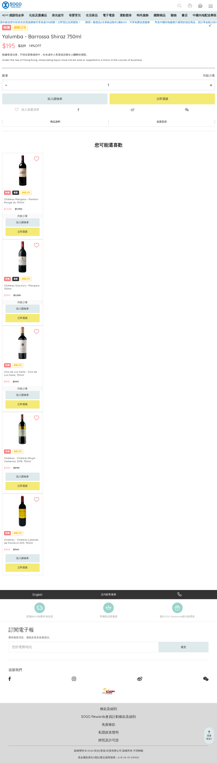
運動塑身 (126, 15)
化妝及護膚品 (38, 15)
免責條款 (108, 724)
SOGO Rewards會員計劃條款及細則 (108, 716)
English (37, 595)
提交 (183, 647)
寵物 (174, 15)
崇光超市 (58, 15)
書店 (185, 15)
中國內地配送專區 (204, 15)
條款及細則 (108, 709)
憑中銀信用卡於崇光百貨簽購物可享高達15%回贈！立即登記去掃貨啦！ (40, 22)
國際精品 (160, 15)
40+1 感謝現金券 (13, 15)
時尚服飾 (143, 15)
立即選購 (162, 99)
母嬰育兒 (75, 15)
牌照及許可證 (108, 740)
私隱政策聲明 (108, 732)
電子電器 (109, 15)
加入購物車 (54, 99)
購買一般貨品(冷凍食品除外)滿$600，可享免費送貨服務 (117, 22)
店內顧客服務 (108, 594)
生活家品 (92, 15)
